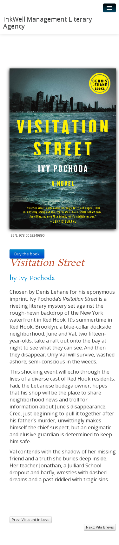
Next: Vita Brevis (100, 527)
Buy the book (27, 254)
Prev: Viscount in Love (31, 519)
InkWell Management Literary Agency (47, 22)
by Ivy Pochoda (32, 278)
